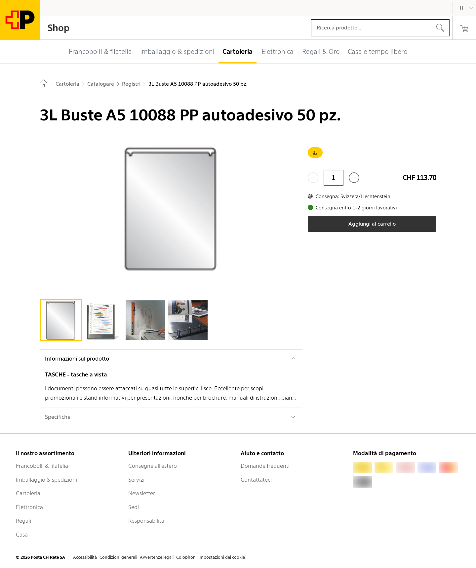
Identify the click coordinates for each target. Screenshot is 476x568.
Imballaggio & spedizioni (46, 479)
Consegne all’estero (152, 465)
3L (315, 152)
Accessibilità (85, 557)
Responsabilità (146, 520)
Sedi (133, 507)
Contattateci (256, 479)
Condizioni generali (118, 557)
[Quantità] (333, 178)
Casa (22, 534)
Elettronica (29, 507)
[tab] (61, 320)
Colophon (186, 557)
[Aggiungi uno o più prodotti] (354, 177)
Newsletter (141, 493)
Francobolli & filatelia (42, 465)
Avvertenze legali (157, 557)
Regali (23, 520)
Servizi (136, 479)
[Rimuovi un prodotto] (313, 177)
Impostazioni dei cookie (221, 557)
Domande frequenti (265, 465)
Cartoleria (28, 493)
